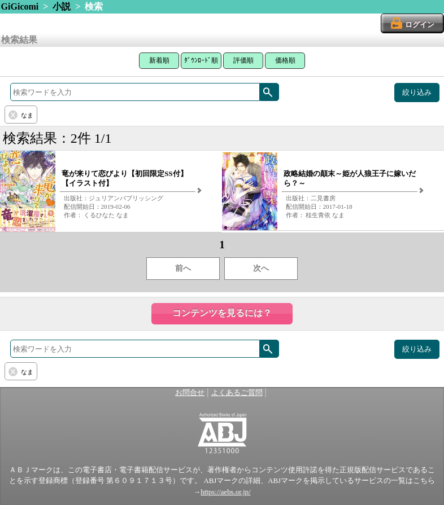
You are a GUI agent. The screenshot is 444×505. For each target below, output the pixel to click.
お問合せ (189, 393)
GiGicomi (20, 6)
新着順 (159, 60)
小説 (62, 6)
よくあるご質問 (237, 393)
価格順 (285, 60)
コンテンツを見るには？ (222, 313)
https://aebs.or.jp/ (225, 492)
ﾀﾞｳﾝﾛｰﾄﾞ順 (201, 60)
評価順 (243, 60)
